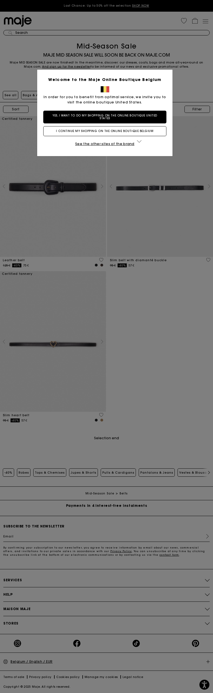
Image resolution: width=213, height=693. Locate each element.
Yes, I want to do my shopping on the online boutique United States (106, 117)
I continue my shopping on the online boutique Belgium (106, 131)
